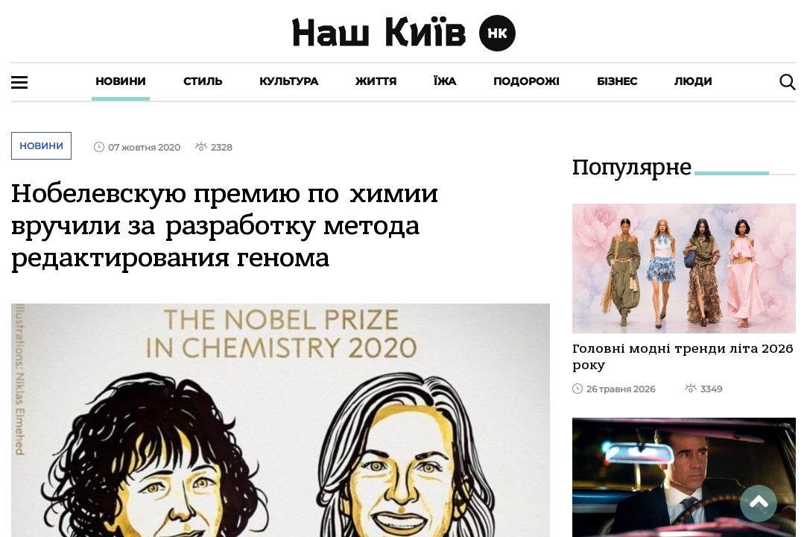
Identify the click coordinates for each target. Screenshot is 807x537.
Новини (120, 81)
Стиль (202, 81)
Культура (288, 81)
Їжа (445, 81)
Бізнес (617, 81)
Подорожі (526, 81)
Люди (693, 81)
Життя (375, 81)
